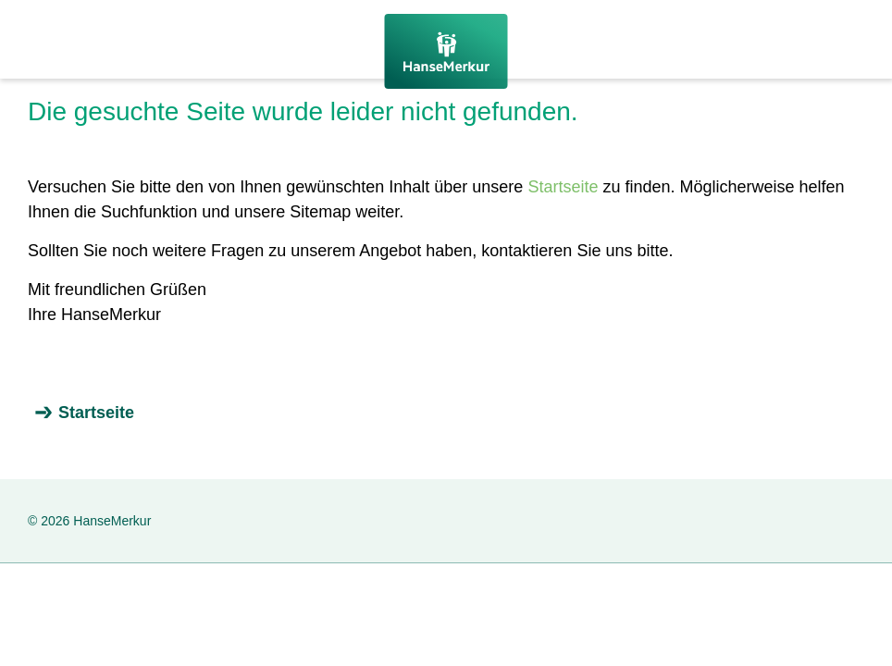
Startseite (562, 187)
